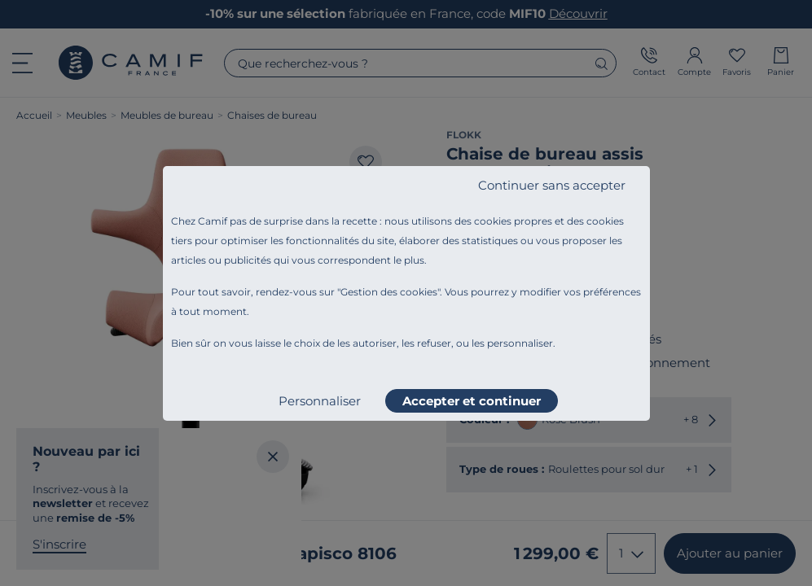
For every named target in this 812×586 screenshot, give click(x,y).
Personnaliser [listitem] (320, 401)
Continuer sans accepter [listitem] (551, 185)
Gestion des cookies (388, 292)
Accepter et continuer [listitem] (471, 401)
